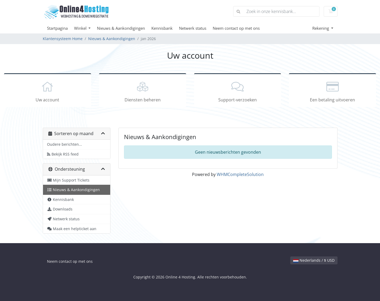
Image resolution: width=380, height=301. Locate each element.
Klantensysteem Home (63, 38)
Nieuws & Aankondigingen (121, 28)
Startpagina (57, 28)
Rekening (321, 28)
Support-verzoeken (237, 91)
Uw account (47, 91)
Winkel (81, 28)
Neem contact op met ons (236, 28)
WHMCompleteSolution (240, 174)
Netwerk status (192, 28)
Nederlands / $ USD (314, 260)
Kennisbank (162, 28)
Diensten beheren (142, 91)
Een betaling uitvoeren (332, 91)
